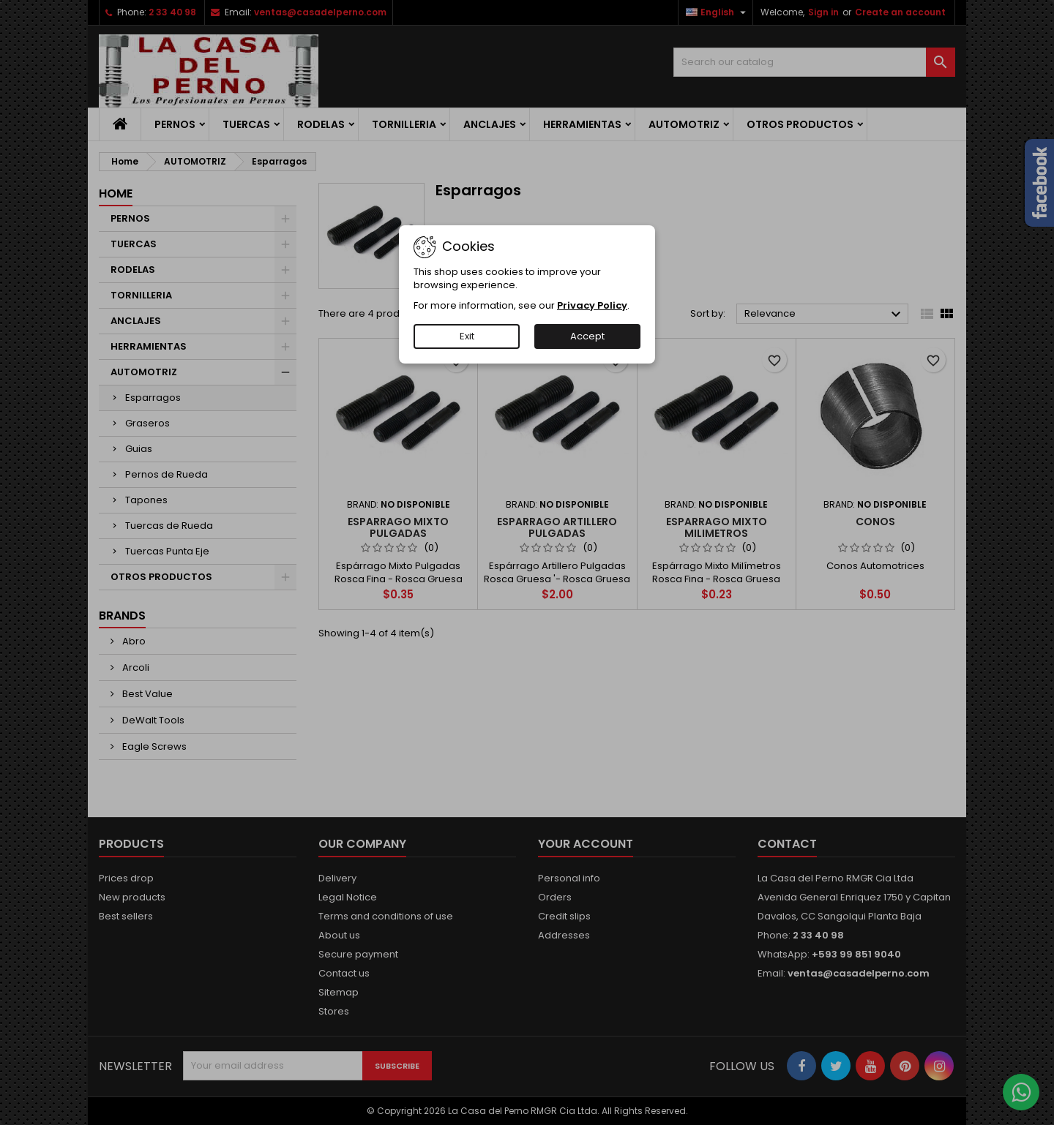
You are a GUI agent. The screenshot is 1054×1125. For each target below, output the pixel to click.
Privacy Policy (592, 305)
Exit (467, 336)
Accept (587, 336)
